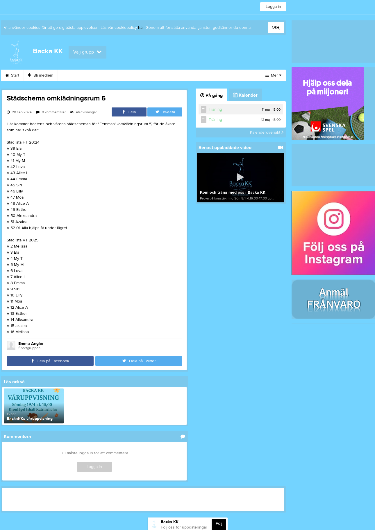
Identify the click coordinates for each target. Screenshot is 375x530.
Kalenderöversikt (266, 132)
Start (12, 75)
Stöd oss (137, 75)
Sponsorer (105, 75)
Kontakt (195, 75)
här (141, 27)
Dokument (225, 75)
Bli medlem (40, 75)
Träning (215, 109)
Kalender (73, 75)
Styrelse (167, 75)
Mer (273, 75)
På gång (211, 95)
